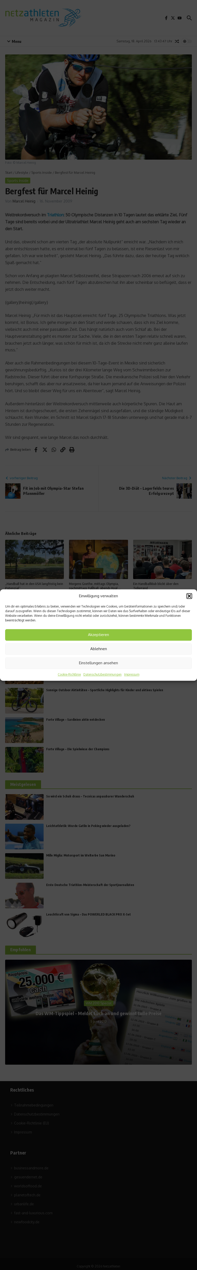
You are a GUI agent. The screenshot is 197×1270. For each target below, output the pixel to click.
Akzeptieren (98, 634)
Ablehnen (98, 648)
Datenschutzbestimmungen (102, 674)
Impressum (131, 674)
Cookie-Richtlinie (69, 674)
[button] (189, 596)
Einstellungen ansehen (98, 662)
